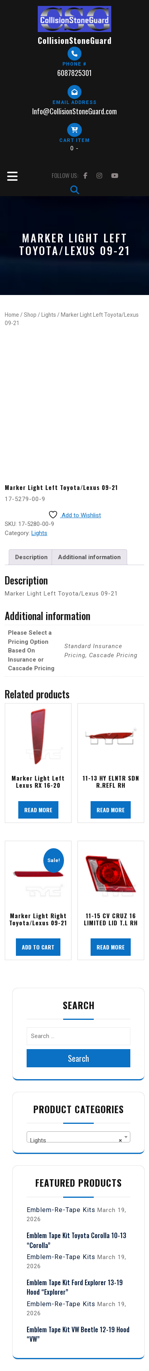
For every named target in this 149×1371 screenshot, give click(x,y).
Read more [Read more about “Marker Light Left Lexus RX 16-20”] (38, 810)
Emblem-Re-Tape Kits (61, 1210)
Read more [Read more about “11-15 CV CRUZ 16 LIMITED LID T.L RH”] (111, 947)
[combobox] (78, 1136)
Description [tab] (31, 557)
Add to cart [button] (38, 947)
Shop (30, 315)
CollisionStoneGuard (75, 40)
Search (78, 1058)
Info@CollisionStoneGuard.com (74, 111)
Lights (48, 315)
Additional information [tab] (89, 557)
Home (12, 315)
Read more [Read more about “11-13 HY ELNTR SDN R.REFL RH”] (111, 810)
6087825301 (74, 73)
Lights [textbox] (76, 1140)
